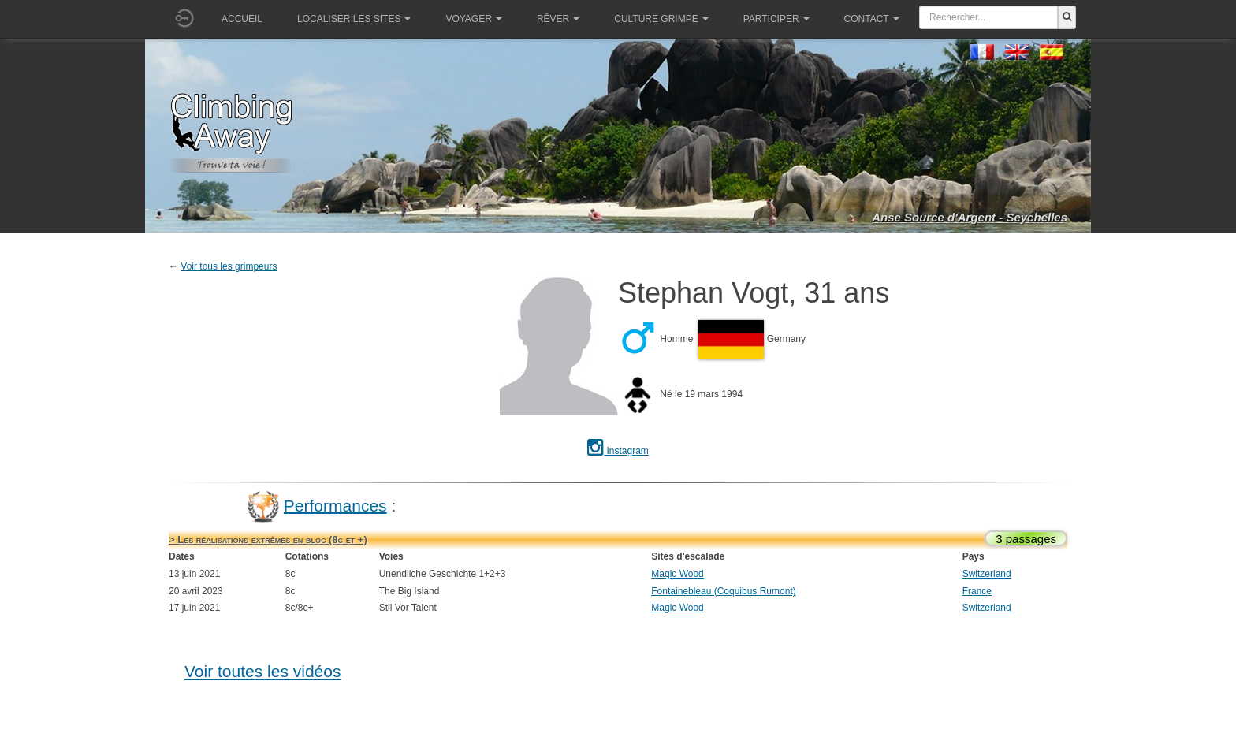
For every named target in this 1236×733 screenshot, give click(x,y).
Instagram (618, 450)
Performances (335, 505)
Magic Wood (677, 573)
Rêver (558, 18)
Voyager (473, 18)
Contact (871, 18)
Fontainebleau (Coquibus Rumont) (723, 591)
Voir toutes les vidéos (262, 671)
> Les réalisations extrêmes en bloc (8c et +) (268, 539)
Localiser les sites (354, 18)
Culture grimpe (661, 18)
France (977, 591)
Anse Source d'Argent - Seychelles (969, 217)
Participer (776, 18)
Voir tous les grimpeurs (229, 266)
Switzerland (986, 573)
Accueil (242, 18)
